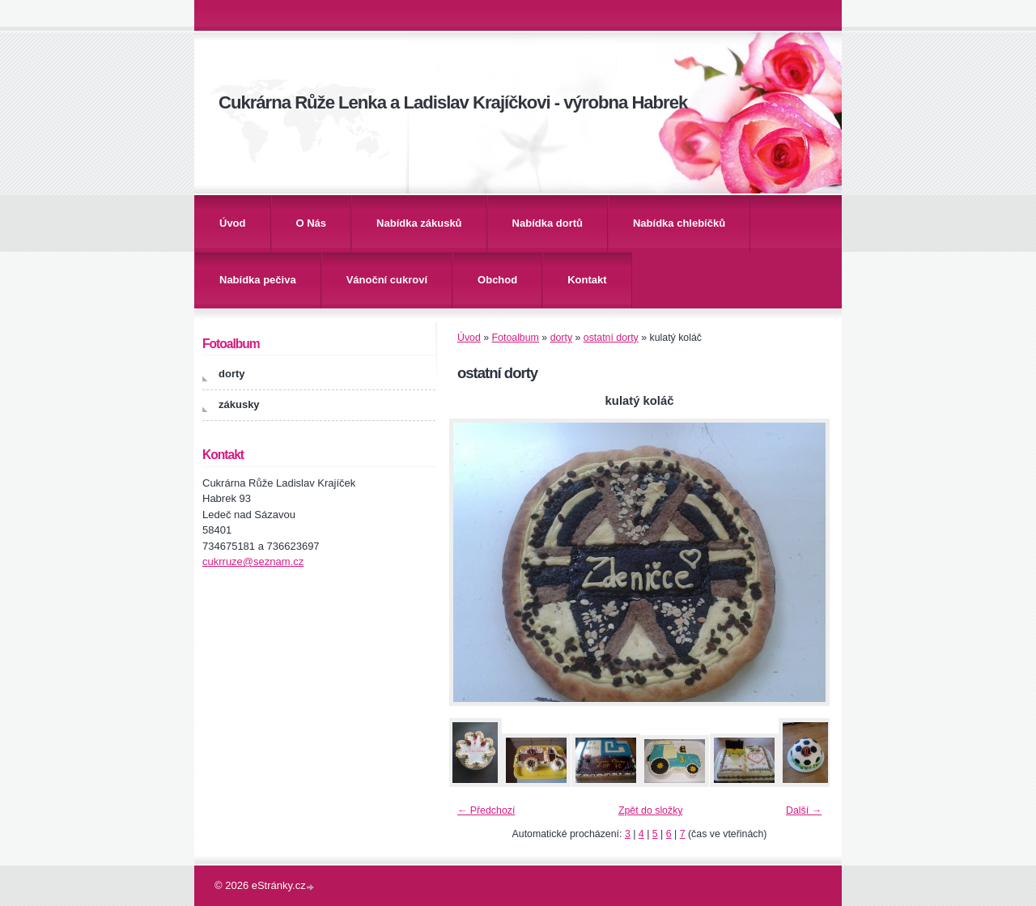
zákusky (239, 404)
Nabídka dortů (547, 223)
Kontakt (586, 280)
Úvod (232, 223)
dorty (561, 337)
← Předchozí (486, 810)
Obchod (497, 280)
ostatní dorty (611, 337)
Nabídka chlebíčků (679, 223)
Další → (804, 810)
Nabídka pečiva (257, 280)
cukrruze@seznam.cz (253, 561)
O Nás (311, 223)
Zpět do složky (650, 810)
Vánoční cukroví (386, 280)
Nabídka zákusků (419, 223)
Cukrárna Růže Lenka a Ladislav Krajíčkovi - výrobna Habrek (453, 102)
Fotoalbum (515, 337)
